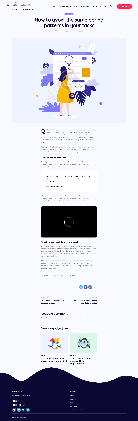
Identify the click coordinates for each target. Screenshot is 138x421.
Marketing (69, 14)
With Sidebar (72, 275)
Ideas (63, 275)
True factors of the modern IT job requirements (80, 361)
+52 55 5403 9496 (19, 401)
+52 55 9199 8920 (18, 405)
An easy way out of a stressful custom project (54, 359)
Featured (54, 275)
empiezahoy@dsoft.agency (21, 395)
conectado (61, 318)
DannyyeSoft (16, 417)
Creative (45, 275)
